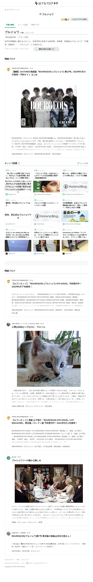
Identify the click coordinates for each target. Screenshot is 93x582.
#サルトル (29, 406)
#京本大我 (25, 551)
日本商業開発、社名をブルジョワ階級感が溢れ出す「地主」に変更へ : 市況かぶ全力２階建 (75, 205)
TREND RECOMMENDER (20, 68)
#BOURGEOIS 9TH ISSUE (44, 310)
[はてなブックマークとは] (19, 163)
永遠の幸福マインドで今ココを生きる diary (25, 323)
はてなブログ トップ (12, 9)
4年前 (31, 280)
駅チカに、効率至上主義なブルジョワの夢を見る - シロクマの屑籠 (75, 174)
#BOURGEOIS (17, 154)
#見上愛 (15, 313)
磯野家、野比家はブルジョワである (18, 204)
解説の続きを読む (46, 49)
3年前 (31, 68)
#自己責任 (48, 406)
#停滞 (40, 522)
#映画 (14, 522)
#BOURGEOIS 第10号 (42, 154)
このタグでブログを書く (79, 19)
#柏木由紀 (57, 446)
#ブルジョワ (28, 154)
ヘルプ (22, 563)
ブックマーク (11, 170)
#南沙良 (77, 310)
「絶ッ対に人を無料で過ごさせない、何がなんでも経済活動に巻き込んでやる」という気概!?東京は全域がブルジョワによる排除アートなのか (18, 175)
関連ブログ (35, 25)
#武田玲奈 (66, 446)
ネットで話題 (23, 25)
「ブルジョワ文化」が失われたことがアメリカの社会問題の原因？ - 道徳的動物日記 (46, 175)
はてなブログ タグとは (12, 563)
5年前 (42, 323)
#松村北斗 (59, 310)
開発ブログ (29, 563)
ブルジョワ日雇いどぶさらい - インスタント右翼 (46, 204)
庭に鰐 (14, 457)
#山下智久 (38, 446)
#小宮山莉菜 (47, 446)
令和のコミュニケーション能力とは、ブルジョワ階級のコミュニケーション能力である (46, 235)
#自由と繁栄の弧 (18, 406)
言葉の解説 (10, 25)
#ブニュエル (21, 522)
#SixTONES (56, 154)
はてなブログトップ (40, 563)
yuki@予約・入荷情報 (18, 533)
